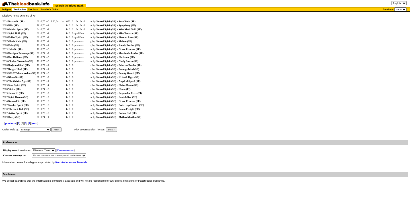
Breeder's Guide (50, 9)
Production (19, 9)
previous (10, 123)
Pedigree (6, 9)
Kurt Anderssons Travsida (71, 162)
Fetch (56, 129)
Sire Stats (33, 9)
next (35, 123)
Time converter (65, 150)
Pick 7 (111, 129)
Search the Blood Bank (70, 5)
